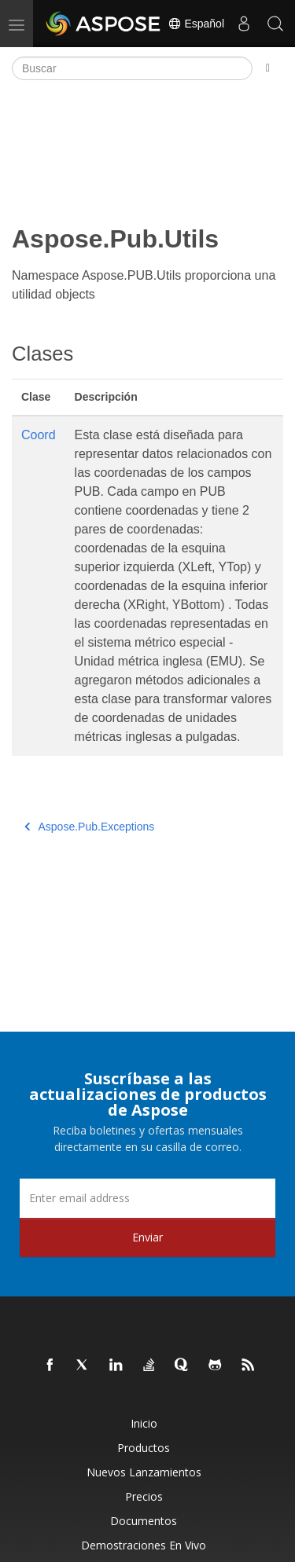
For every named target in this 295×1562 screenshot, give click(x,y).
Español (196, 23)
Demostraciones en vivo (143, 1545)
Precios (144, 1496)
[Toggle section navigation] (268, 68)
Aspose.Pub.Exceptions (89, 826)
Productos (143, 1447)
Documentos (143, 1520)
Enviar (147, 1237)
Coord (38, 435)
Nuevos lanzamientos (144, 1472)
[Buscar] (132, 68)
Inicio (144, 1423)
